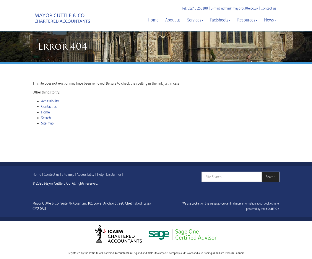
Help (100, 174)
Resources (247, 20)
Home (153, 20)
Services (195, 20)
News (270, 20)
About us (172, 20)
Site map (47, 123)
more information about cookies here (257, 203)
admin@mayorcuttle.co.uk (239, 8)
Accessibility (50, 101)
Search (46, 117)
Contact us (268, 8)
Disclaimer (113, 174)
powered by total (263, 209)
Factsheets (220, 20)
